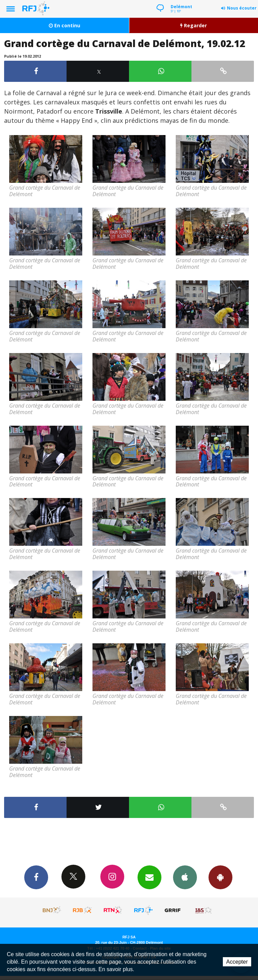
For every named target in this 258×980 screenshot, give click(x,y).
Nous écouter (242, 8)
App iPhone (185, 877)
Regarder (193, 25)
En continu (64, 25)
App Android (220, 877)
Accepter (237, 962)
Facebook (36, 877)
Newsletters (149, 877)
